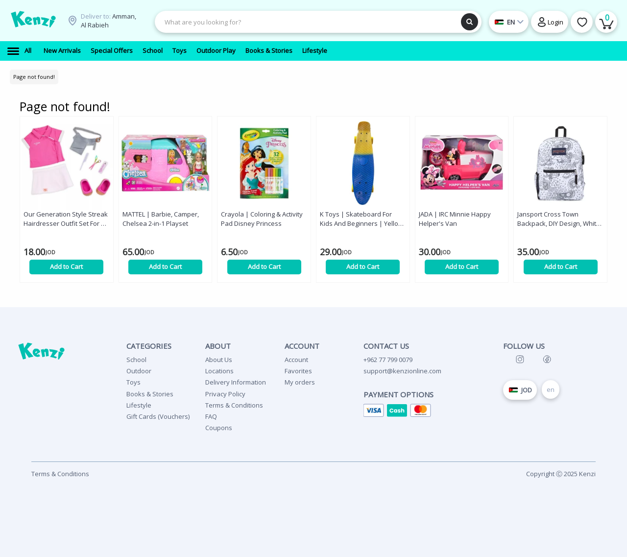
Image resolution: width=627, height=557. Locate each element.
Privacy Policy (225, 393)
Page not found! (34, 76)
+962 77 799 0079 (387, 359)
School (136, 359)
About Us (218, 359)
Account (296, 359)
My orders (300, 382)
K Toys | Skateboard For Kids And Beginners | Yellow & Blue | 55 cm (361, 219)
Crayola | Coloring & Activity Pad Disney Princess (262, 219)
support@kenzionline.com (402, 370)
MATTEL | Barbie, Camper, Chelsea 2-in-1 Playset (160, 219)
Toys (133, 382)
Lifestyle (138, 405)
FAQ (211, 416)
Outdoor (138, 370)
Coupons (218, 427)
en (551, 389)
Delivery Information (235, 382)
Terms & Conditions (234, 405)
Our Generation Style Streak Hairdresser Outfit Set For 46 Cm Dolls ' (66, 219)
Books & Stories (149, 393)
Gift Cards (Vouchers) (158, 416)
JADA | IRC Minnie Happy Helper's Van (455, 219)
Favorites (298, 370)
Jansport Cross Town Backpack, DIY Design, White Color (558, 219)
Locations (219, 370)
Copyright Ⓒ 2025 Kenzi (561, 473)
